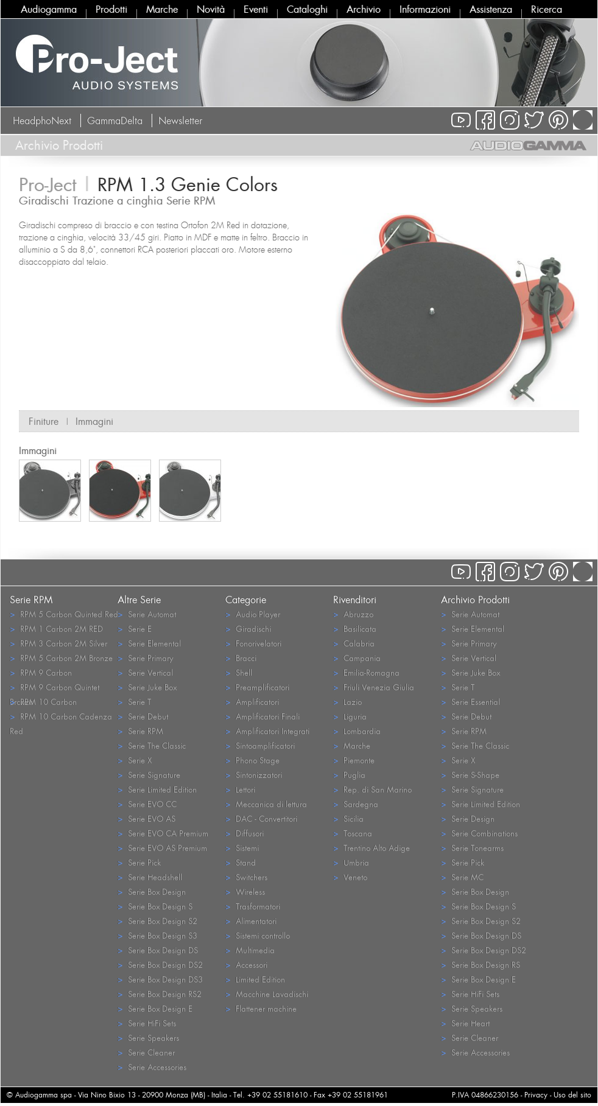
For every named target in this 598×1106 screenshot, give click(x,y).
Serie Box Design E (155, 1008)
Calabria (354, 643)
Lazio (347, 701)
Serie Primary (145, 657)
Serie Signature (149, 774)
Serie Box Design (152, 891)
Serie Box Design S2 (157, 920)
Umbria (351, 862)
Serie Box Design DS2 (160, 964)
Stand (240, 862)
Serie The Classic (152, 745)
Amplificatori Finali (262, 716)
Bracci (240, 657)
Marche (162, 9)
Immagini (94, 421)
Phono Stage (252, 760)
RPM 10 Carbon (43, 701)
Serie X (135, 760)
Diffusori (244, 833)
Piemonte (354, 760)
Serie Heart (465, 1023)
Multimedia (250, 950)
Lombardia (357, 731)
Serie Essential (470, 701)
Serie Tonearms (472, 847)
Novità (211, 9)
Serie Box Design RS (480, 964)
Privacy (535, 1095)
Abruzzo (353, 614)
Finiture (43, 421)
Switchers (246, 877)
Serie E (135, 628)
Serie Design (467, 818)
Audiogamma (49, 9)
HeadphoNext (42, 120)
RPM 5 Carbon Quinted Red (64, 614)
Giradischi (248, 628)
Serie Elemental (149, 643)
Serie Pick (139, 862)
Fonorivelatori (253, 643)
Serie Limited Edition (157, 789)
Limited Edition (255, 979)
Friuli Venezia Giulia (373, 687)
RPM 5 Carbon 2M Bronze (61, 657)
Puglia (349, 774)
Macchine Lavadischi (266, 993)
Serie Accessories (152, 1067)
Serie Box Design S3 (157, 935)
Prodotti (111, 9)
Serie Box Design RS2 (160, 993)
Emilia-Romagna (366, 672)
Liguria (350, 716)
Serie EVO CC (147, 804)
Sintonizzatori (253, 774)
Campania (357, 657)
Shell (238, 672)
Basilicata (354, 628)
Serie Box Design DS (158, 950)
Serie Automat (147, 614)
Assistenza (491, 9)
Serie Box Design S (155, 906)
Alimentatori (250, 920)
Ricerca (546, 9)
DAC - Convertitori (261, 818)
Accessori (246, 964)
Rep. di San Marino (372, 789)
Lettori (240, 789)
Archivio (363, 9)
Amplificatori (252, 701)
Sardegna (355, 804)
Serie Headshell (150, 877)
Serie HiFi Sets (147, 1023)
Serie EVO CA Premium (163, 833)
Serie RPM (140, 731)
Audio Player (252, 614)
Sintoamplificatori (260, 745)
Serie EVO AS (146, 818)
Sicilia (348, 818)
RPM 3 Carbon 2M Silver (58, 643)
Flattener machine (261, 1008)
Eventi (256, 9)
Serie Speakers (148, 1037)
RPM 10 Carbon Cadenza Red (61, 717)
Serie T (134, 701)
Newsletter (180, 120)
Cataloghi (307, 9)
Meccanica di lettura (266, 804)
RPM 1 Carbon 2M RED (56, 628)
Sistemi (242, 847)
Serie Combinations (479, 833)
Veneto (350, 877)
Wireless (245, 891)
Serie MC (462, 877)
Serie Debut (143, 716)
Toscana (352, 833)
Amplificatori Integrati (267, 731)
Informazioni (425, 9)
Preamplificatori (257, 687)
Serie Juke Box (147, 687)
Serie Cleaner (146, 1052)
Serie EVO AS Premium (162, 847)
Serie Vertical (145, 672)
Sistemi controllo (257, 935)
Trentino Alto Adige (371, 847)
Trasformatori (252, 906)
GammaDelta (114, 120)
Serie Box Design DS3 (160, 979)
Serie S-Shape (470, 774)
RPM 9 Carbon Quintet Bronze (54, 688)
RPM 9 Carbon (41, 672)
